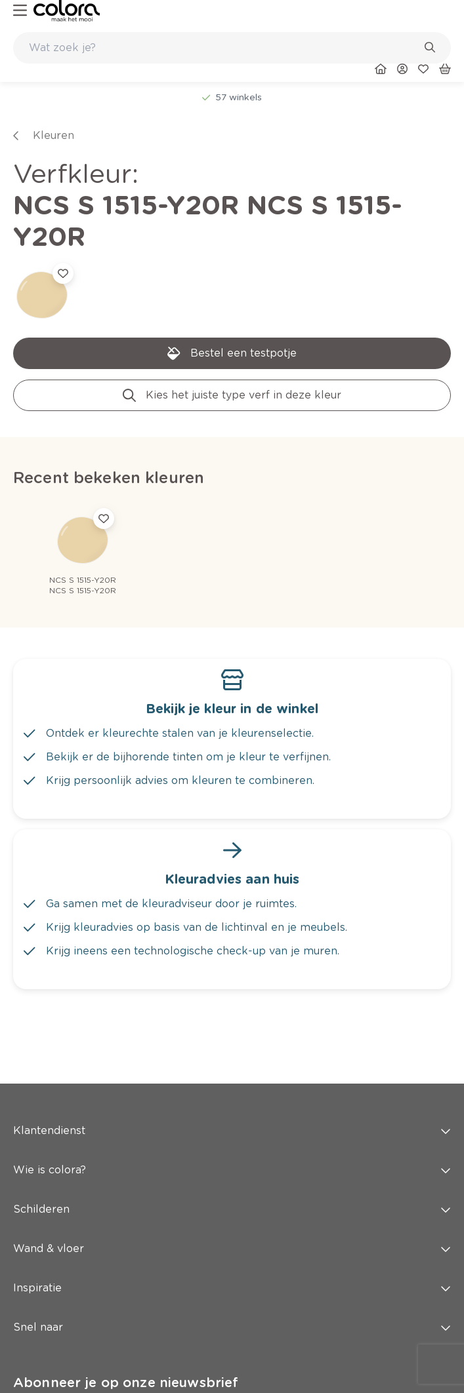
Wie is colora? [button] (232, 1170)
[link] (66, 11)
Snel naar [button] (232, 1327)
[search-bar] (223, 48)
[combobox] (232, 48)
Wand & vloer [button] (232, 1248)
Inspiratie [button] (232, 1288)
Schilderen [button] (232, 1209)
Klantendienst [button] (232, 1130)
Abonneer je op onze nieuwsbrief (125, 1382)
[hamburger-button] (20, 11)
